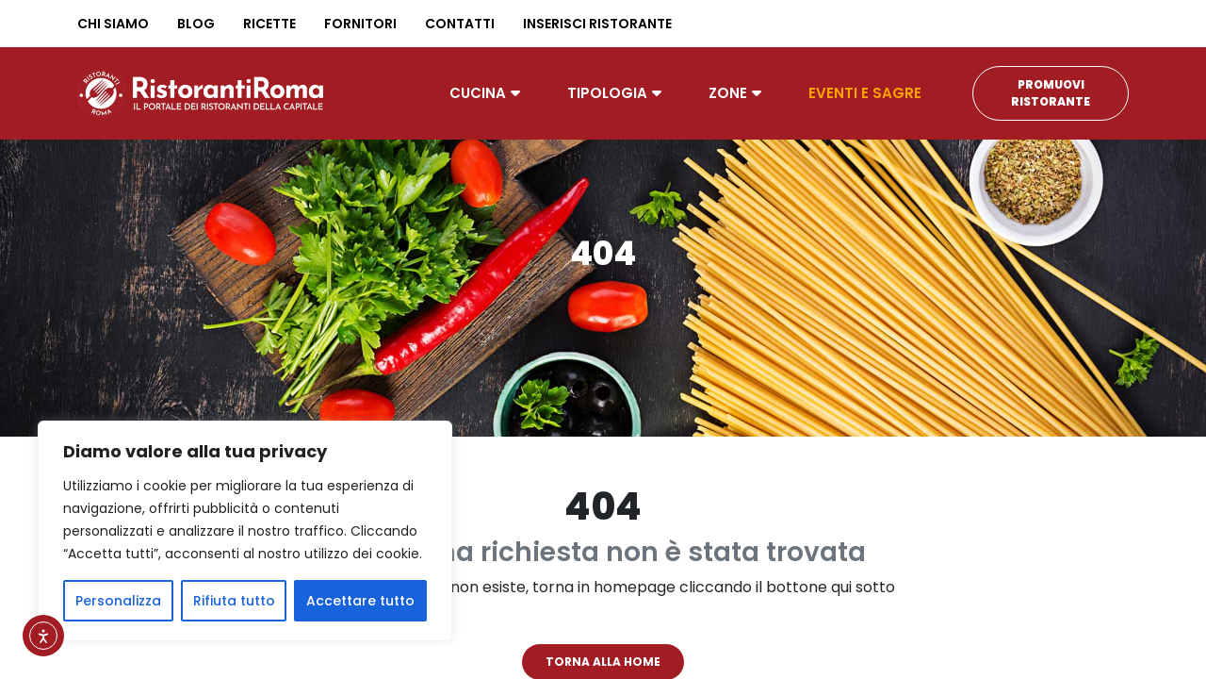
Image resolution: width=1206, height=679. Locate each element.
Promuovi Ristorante (1050, 92)
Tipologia (607, 93)
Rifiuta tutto (234, 600)
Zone (728, 93)
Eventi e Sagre (864, 93)
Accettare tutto (360, 600)
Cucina (477, 93)
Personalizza (118, 600)
